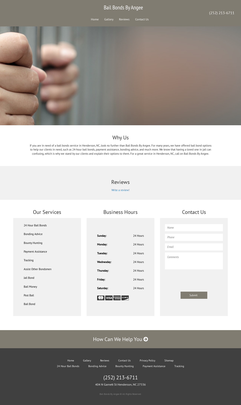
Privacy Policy (147, 360)
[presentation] (193, 278)
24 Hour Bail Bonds (35, 225)
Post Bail (29, 295)
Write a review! (120, 190)
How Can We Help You (120, 339)
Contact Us (142, 19)
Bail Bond (29, 304)
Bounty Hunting (33, 243)
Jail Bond (29, 278)
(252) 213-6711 (221, 12)
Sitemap (169, 360)
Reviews (124, 19)
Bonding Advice (33, 234)
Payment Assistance (35, 251)
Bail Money (30, 286)
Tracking (29, 260)
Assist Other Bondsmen (37, 269)
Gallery (108, 19)
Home (95, 19)
